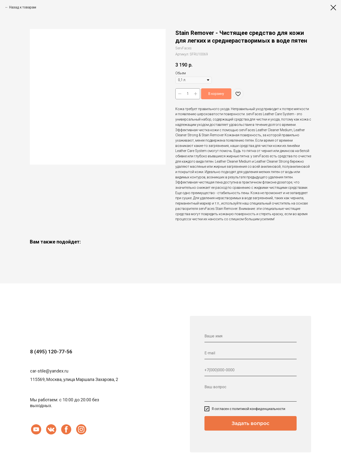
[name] (250, 336)
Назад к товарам (22, 7)
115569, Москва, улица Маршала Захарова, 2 (74, 379)
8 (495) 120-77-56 (51, 352)
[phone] (250, 370)
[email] (250, 353)
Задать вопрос (250, 423)
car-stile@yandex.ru (49, 370)
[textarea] (250, 391)
